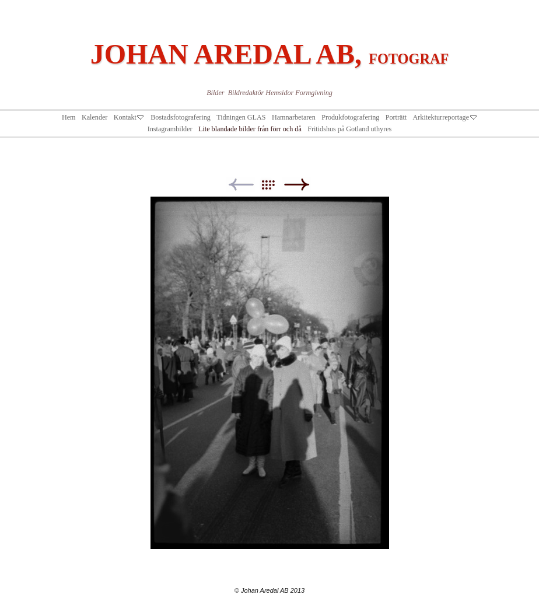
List (274, 184)
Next (296, 184)
